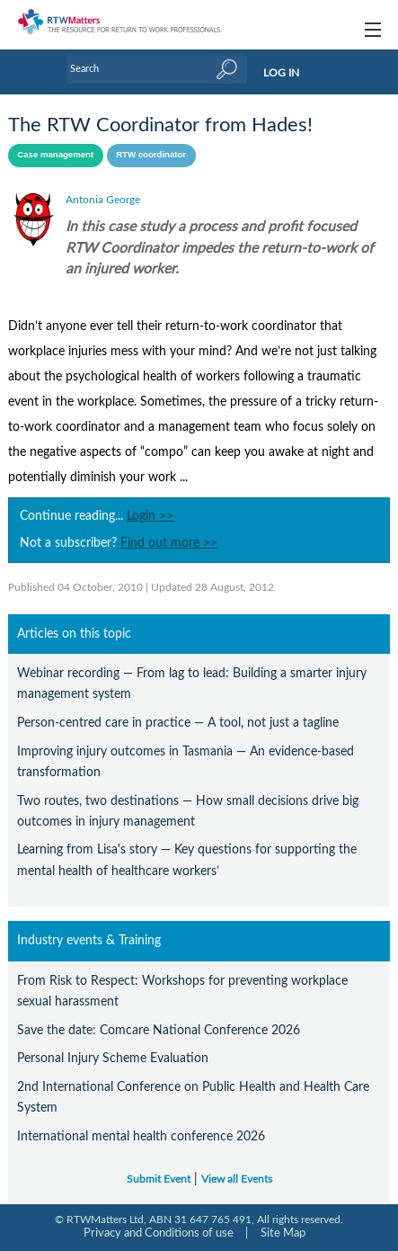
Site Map (283, 1233)
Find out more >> (168, 543)
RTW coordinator (151, 154)
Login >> (150, 516)
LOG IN (281, 72)
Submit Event (158, 1179)
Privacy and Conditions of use (159, 1233)
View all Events (236, 1179)
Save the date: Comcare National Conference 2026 (158, 1030)
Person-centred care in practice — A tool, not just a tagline (178, 722)
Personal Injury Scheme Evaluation (112, 1058)
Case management (55, 154)
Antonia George (103, 199)
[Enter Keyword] (157, 69)
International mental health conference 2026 (141, 1136)
